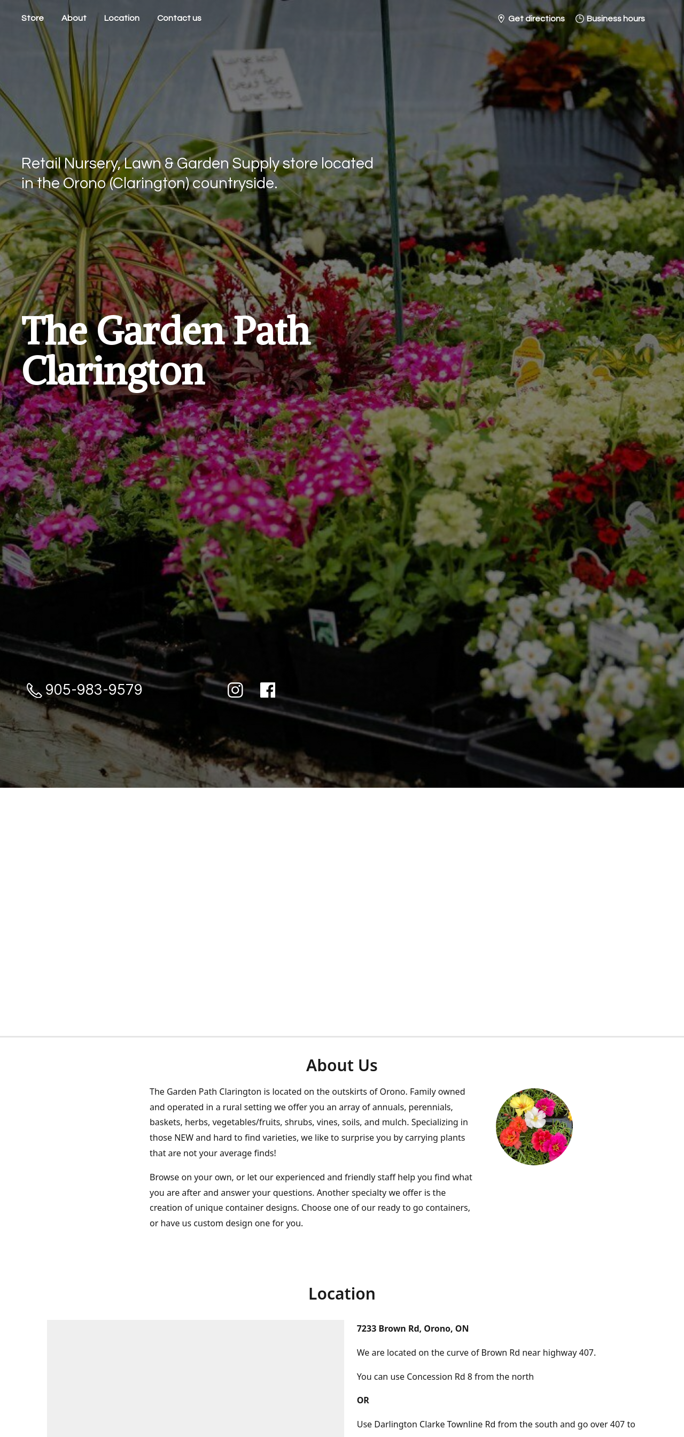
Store (32, 18)
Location (121, 18)
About (74, 18)
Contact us (179, 18)
